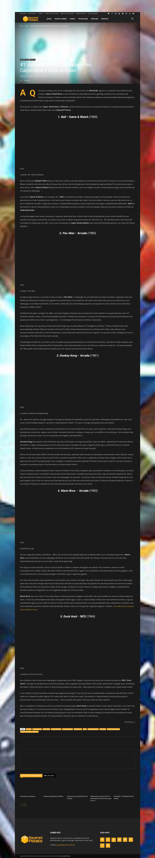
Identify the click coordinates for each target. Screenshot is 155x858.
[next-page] (24, 805)
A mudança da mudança (27, 796)
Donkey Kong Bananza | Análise (53, 796)
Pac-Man (102, 729)
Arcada (29, 729)
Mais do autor (49, 776)
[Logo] (30, 19)
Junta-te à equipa (92, 13)
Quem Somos (32, 13)
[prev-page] (21, 805)
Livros (72, 19)
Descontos (23, 13)
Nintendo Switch (93, 729)
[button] (132, 19)
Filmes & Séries (61, 19)
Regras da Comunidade (67, 13)
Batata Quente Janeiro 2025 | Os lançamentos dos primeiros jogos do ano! (101, 798)
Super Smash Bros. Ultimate (29, 731)
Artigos (26, 59)
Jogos (49, 19)
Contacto (40, 13)
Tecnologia (83, 19)
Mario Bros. (77, 729)
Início (21, 26)
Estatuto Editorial (81, 13)
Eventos (104, 19)
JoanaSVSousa (65, 856)
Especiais (94, 19)
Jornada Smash (67, 729)
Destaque (32, 59)
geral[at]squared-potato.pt (66, 845)
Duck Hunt (46, 729)
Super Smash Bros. (113, 729)
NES (85, 729)
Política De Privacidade (51, 13)
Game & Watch (56, 729)
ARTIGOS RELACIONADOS (31, 776)
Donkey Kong (37, 729)
